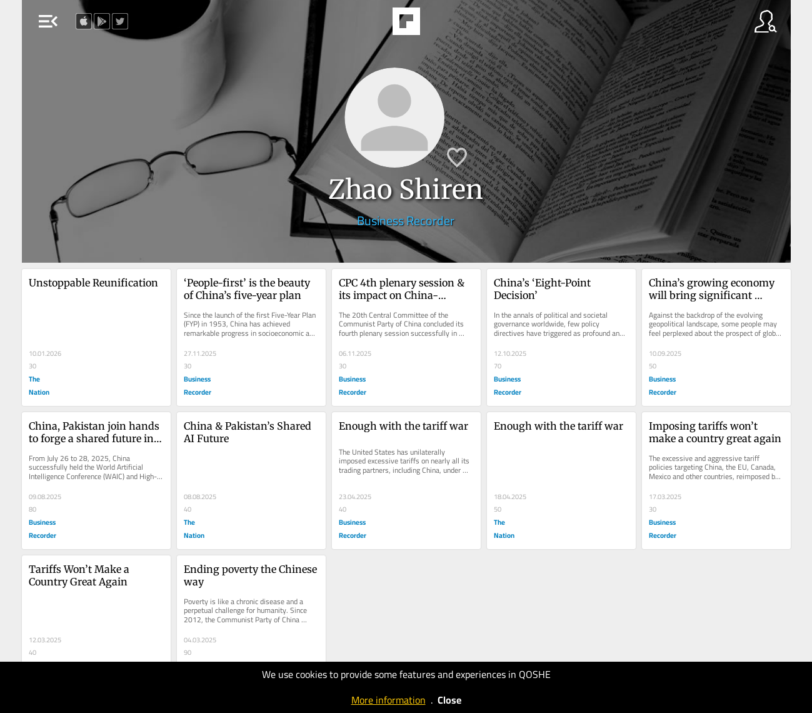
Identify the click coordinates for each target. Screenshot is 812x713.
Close (449, 699)
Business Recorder (405, 220)
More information (388, 699)
